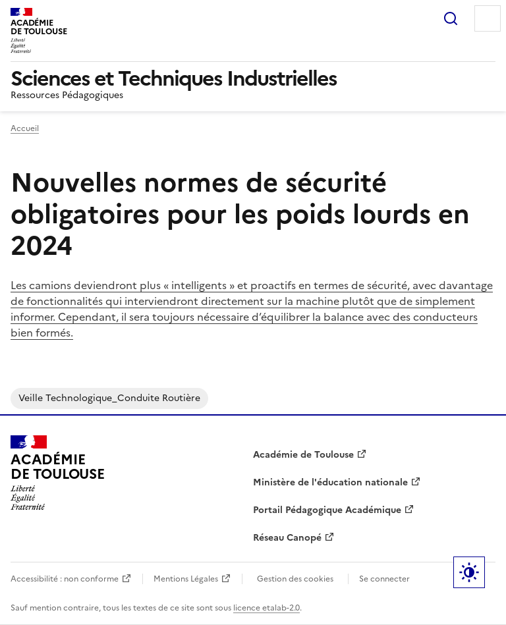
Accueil (25, 128)
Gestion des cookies (295, 579)
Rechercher (450, 18)
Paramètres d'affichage (469, 572)
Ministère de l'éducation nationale (330, 482)
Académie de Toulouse (303, 455)
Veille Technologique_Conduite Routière (109, 398)
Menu (487, 18)
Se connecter (384, 579)
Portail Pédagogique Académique (327, 510)
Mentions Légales (186, 579)
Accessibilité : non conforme (65, 579)
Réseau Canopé (287, 538)
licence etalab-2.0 (266, 608)
